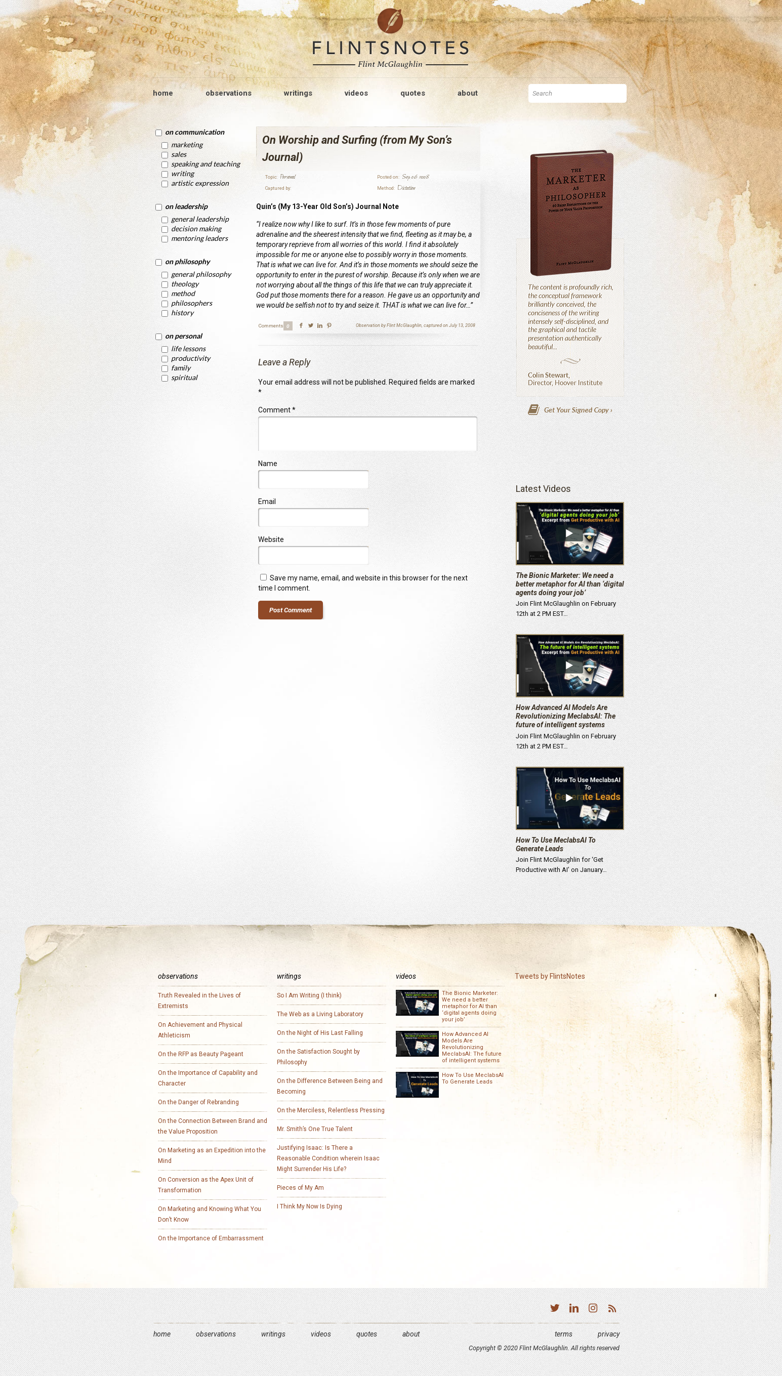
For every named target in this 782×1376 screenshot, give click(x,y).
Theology (184, 283)
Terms (563, 1334)
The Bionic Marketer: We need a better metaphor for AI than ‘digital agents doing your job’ (570, 584)
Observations (216, 1334)
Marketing (186, 144)
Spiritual (184, 377)
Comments (270, 325)
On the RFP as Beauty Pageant (200, 1054)
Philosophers (191, 303)
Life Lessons (188, 348)
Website (271, 539)
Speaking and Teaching (205, 163)
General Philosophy (201, 274)
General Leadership (200, 219)
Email (267, 501)
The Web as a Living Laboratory (320, 1014)
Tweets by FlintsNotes (550, 976)
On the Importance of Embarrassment (211, 1238)
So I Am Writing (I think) (309, 995)
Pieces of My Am (300, 1187)
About (411, 1334)
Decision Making (196, 228)
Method (183, 293)
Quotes (366, 1334)
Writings (273, 1334)
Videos (321, 1334)
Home (162, 1334)
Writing (182, 173)
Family (180, 367)
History (182, 312)
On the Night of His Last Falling (320, 1032)
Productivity (190, 358)
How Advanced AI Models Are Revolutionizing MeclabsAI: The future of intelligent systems (565, 716)
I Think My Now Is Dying (309, 1206)
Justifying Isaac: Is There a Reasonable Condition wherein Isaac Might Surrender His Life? (328, 1158)
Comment (277, 410)
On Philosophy (187, 261)
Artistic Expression (200, 183)
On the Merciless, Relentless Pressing (331, 1110)
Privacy (609, 1334)
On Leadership (186, 206)
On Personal (183, 335)
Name (267, 464)
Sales (178, 154)
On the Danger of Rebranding (198, 1102)
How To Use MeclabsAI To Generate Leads (556, 844)
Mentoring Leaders (199, 238)
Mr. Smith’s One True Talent (315, 1129)
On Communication (194, 132)
